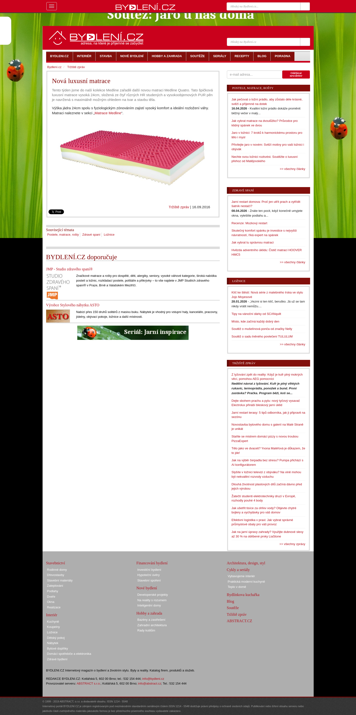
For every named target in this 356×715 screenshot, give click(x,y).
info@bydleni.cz (153, 678)
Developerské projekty (152, 594)
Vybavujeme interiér (241, 576)
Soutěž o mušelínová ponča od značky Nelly (262, 329)
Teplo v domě (237, 587)
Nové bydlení (147, 588)
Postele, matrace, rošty (63, 234)
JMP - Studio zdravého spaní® (69, 269)
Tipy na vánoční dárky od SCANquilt (256, 314)
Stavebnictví (55, 563)
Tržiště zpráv (179, 207)
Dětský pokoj (56, 638)
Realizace (54, 607)
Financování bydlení (152, 563)
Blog (230, 601)
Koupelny (53, 627)
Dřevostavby (55, 575)
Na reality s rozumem (152, 600)
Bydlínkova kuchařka (243, 595)
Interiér (51, 615)
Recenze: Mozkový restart (249, 223)
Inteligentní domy (149, 605)
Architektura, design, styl (246, 563)
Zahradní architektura (152, 625)
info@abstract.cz (149, 683)
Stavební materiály (60, 580)
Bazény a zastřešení (151, 619)
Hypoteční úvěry (148, 575)
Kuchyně (53, 621)
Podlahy (52, 591)
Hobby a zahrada (149, 613)
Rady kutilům (146, 630)
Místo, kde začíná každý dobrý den (255, 321)
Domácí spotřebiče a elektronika (69, 653)
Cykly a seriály (238, 570)
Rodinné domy (57, 569)
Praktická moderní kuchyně (246, 581)
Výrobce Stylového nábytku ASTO (72, 305)
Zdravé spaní (91, 234)
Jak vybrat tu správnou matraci (253, 242)
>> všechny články (292, 169)
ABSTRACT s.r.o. (89, 683)
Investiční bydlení (149, 569)
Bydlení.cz (54, 67)
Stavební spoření (149, 580)
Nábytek (53, 643)
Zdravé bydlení (57, 659)
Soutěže (233, 608)
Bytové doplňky (57, 648)
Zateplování (55, 585)
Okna (50, 602)
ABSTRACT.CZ (239, 621)
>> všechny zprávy (292, 544)
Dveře (51, 596)
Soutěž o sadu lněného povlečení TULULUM (262, 336)
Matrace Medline (108, 113)
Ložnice (109, 234)
